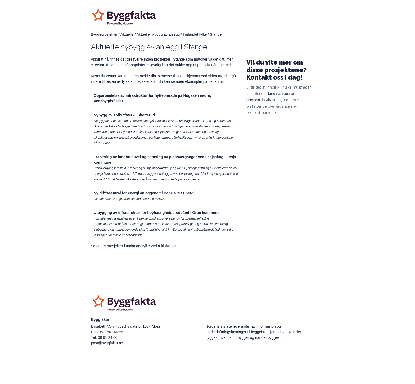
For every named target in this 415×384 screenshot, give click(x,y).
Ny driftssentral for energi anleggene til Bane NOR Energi (144, 193)
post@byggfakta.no (107, 343)
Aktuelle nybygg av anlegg (158, 34)
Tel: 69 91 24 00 (104, 337)
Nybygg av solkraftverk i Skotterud (124, 115)
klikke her (168, 246)
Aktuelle (127, 34)
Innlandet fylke (195, 34)
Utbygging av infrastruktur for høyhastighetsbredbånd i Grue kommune (156, 213)
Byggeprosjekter (104, 34)
